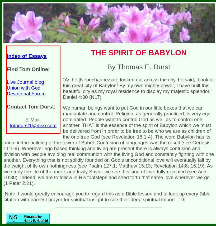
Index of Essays (27, 56)
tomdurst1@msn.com (33, 125)
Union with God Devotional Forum (26, 90)
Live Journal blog (25, 82)
